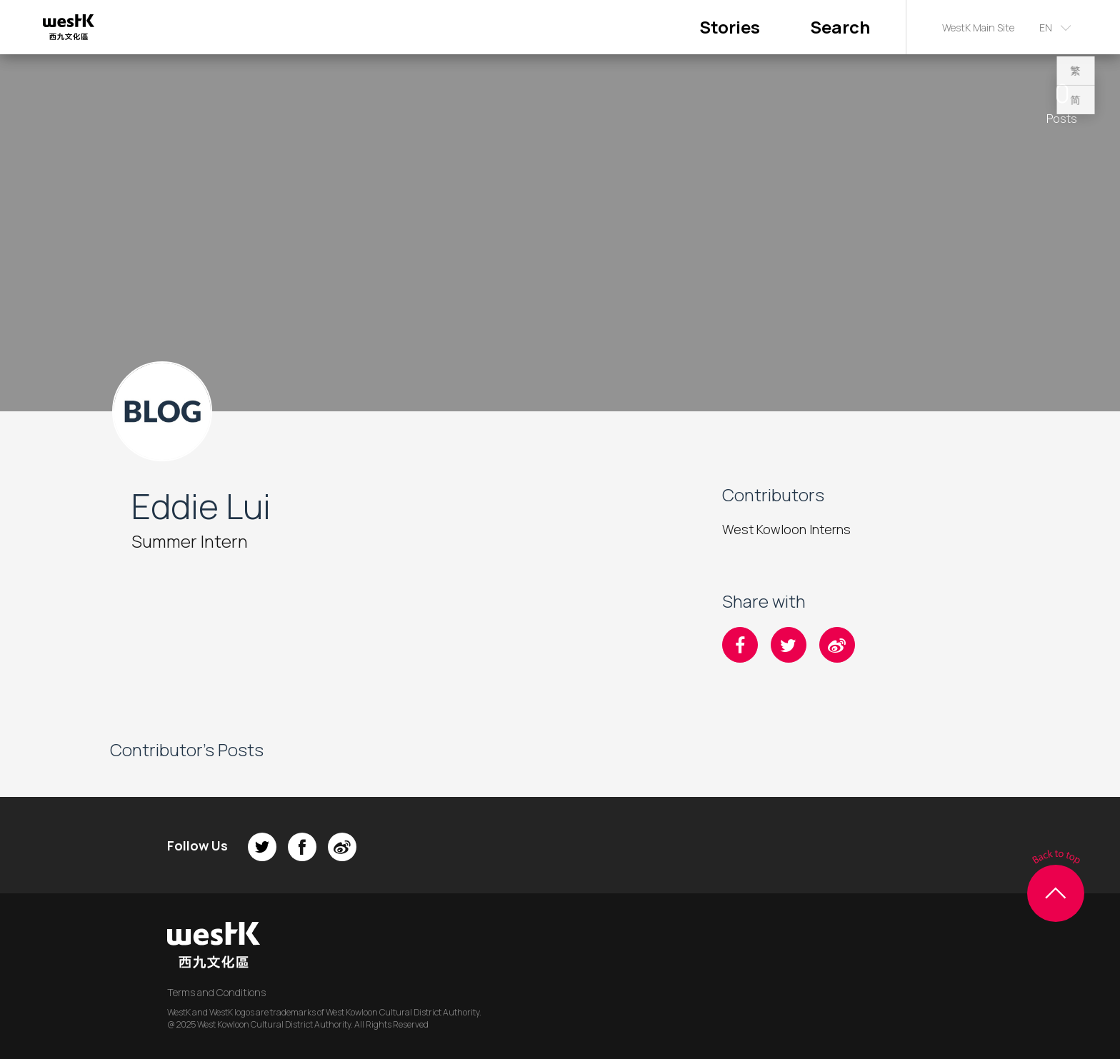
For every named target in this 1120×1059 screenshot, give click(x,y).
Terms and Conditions (216, 992)
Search (840, 27)
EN (1045, 27)
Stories (729, 27)
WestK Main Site (978, 27)
